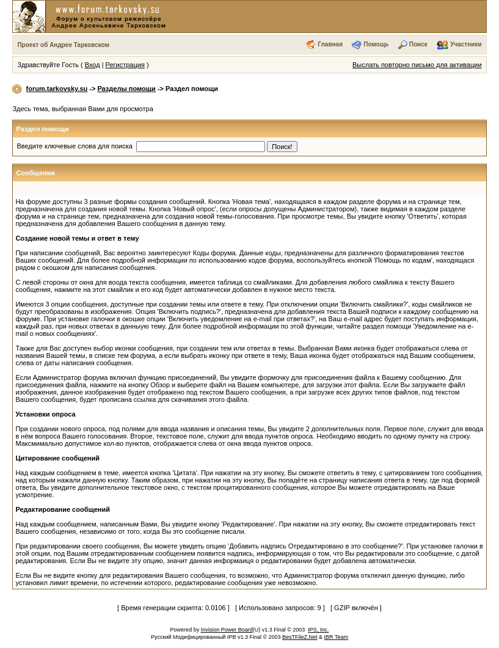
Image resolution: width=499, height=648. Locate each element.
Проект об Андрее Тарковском (63, 45)
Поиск (418, 44)
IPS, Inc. (318, 630)
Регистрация (125, 64)
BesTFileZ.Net (300, 637)
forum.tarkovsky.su (57, 88)
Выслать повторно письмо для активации (417, 64)
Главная (330, 44)
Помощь (375, 44)
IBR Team (336, 637)
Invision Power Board (227, 630)
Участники (465, 44)
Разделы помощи (126, 88)
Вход (92, 64)
